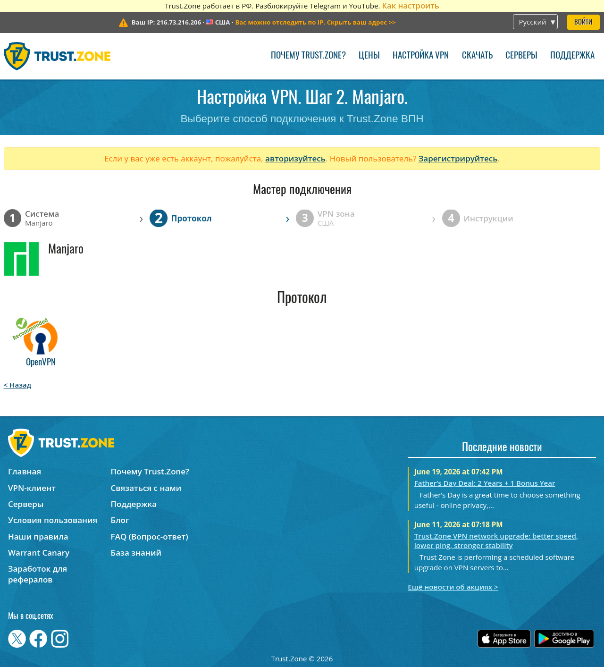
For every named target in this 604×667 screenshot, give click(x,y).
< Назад (18, 384)
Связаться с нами (146, 487)
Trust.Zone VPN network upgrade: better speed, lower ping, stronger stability (496, 540)
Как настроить (410, 5)
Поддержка (572, 55)
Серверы (521, 55)
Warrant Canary (38, 552)
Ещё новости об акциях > (453, 586)
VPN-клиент (32, 487)
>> (315, 22)
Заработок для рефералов (37, 574)
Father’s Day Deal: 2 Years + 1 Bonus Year (484, 483)
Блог (120, 520)
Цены (369, 55)
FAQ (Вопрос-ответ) (149, 536)
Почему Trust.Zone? (308, 55)
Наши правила (38, 536)
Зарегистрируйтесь (458, 158)
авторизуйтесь (295, 158)
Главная (24, 471)
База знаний (136, 552)
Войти (583, 22)
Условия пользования (52, 520)
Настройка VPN (421, 55)
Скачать (477, 55)
